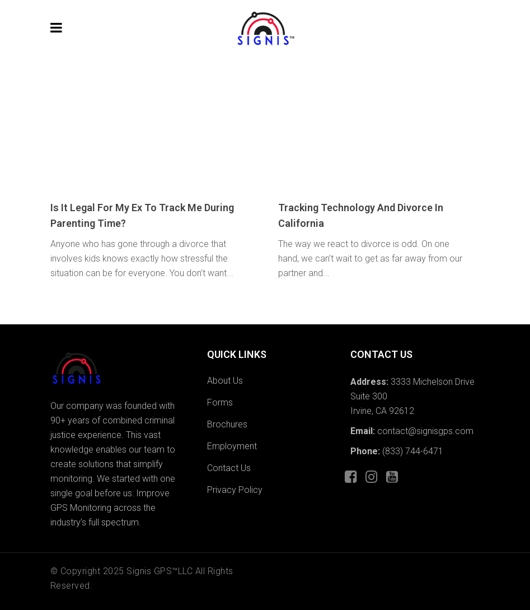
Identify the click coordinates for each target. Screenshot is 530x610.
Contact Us (229, 468)
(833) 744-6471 (412, 451)
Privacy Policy (234, 490)
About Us (225, 380)
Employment (232, 446)
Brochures (227, 424)
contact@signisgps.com (424, 431)
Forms (220, 402)
